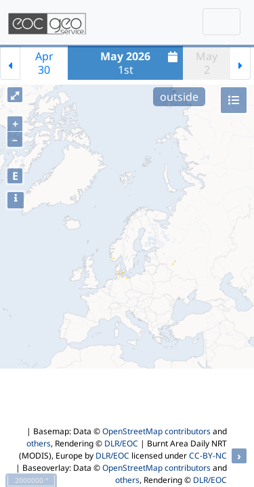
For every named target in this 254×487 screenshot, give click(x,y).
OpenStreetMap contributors (156, 431)
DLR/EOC (121, 443)
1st (140, 63)
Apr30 (44, 63)
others (38, 443)
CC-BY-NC (208, 455)
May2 (206, 63)
